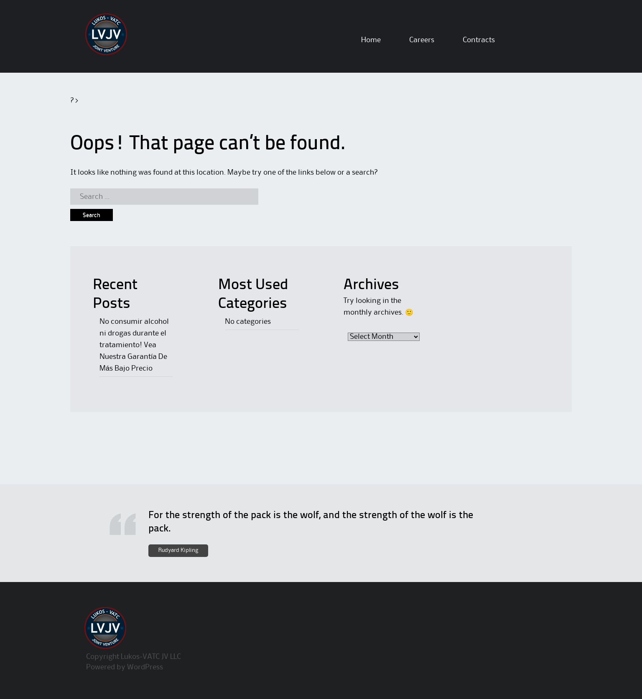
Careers (421, 40)
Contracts (479, 40)
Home (371, 40)
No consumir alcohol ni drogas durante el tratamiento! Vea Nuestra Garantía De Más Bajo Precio (134, 345)
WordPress (145, 667)
